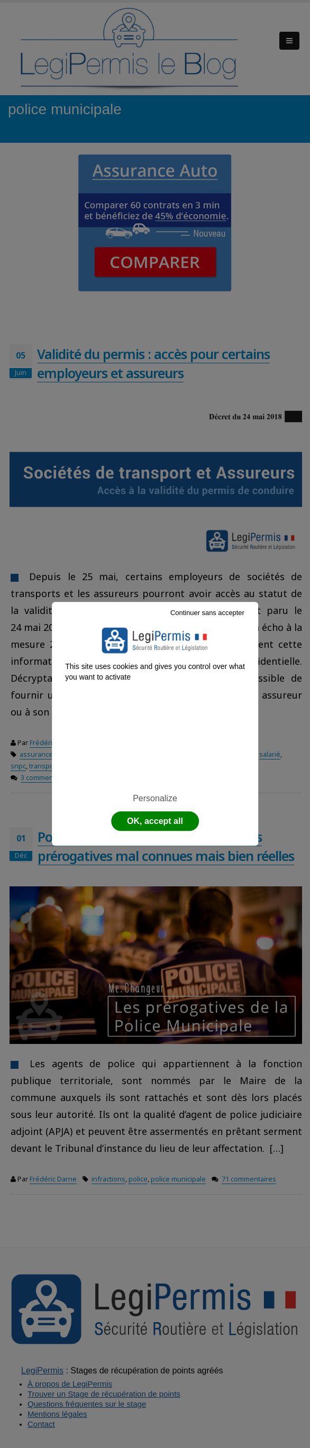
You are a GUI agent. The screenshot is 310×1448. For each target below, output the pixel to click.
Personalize (155, 798)
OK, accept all (155, 821)
